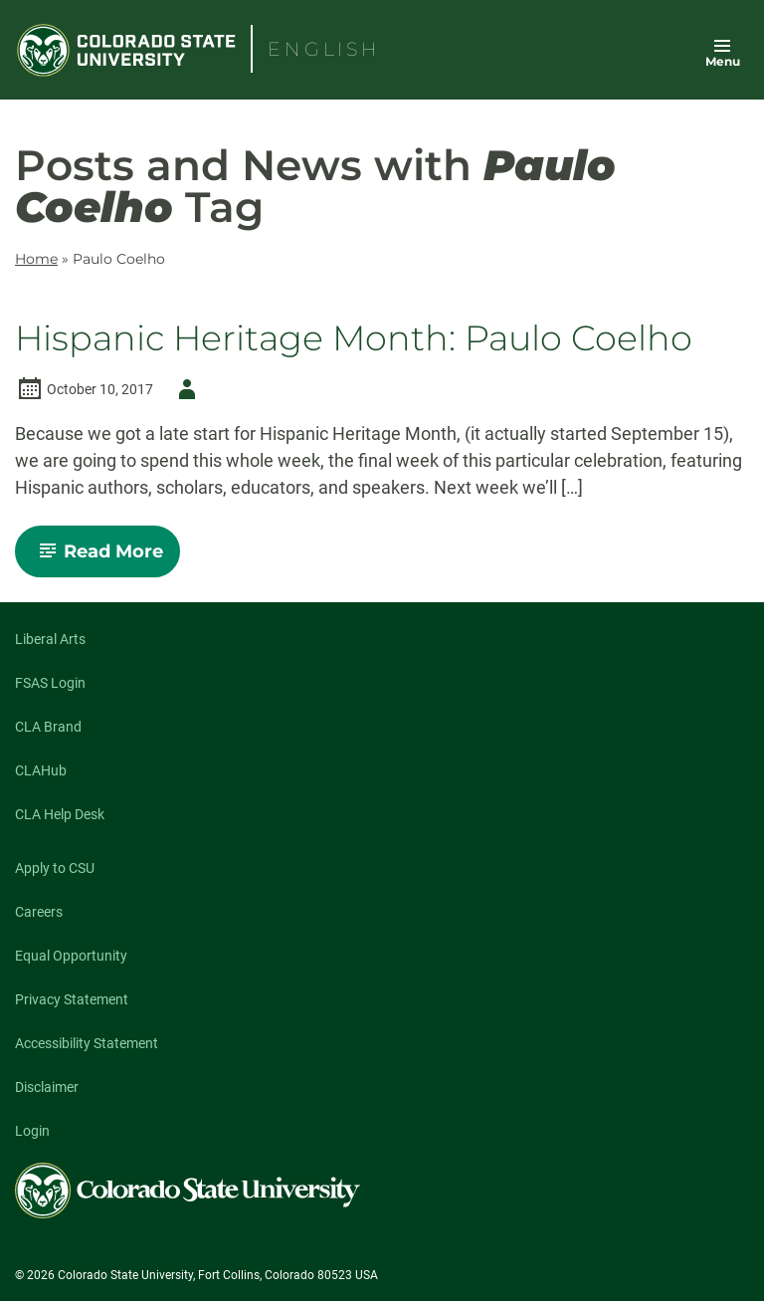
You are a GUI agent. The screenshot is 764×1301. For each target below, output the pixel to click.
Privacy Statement (71, 999)
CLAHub (41, 770)
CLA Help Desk (59, 814)
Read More (106, 558)
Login (32, 1131)
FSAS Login (50, 683)
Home (36, 259)
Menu (722, 61)
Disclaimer (47, 1087)
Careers (39, 912)
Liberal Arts (50, 639)
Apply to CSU (55, 868)
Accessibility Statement (86, 1043)
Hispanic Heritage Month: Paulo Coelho (353, 339)
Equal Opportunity (71, 956)
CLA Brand (48, 727)
